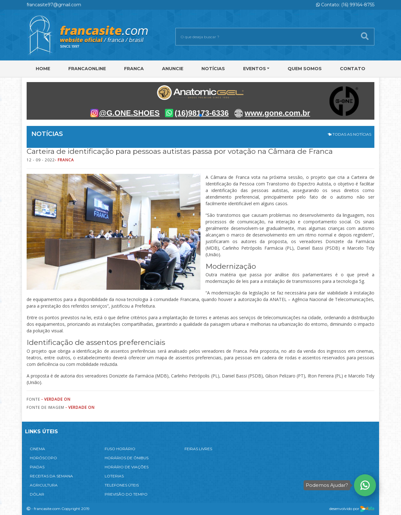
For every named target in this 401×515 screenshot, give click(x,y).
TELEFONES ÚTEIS (122, 485)
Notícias (213, 68)
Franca (134, 68)
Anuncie (172, 68)
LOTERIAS (114, 476)
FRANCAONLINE (87, 68)
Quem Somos (305, 68)
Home (43, 68)
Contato (352, 68)
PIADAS (37, 467)
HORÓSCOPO (43, 457)
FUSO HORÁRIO (120, 448)
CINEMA (37, 448)
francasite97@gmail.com (54, 5)
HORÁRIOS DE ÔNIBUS (126, 457)
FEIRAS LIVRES (198, 448)
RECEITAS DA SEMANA (51, 476)
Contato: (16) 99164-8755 (345, 5)
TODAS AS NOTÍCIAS (349, 134)
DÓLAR (37, 494)
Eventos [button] (254, 68)
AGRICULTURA (44, 485)
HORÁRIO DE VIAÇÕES (126, 467)
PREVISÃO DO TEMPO (126, 494)
